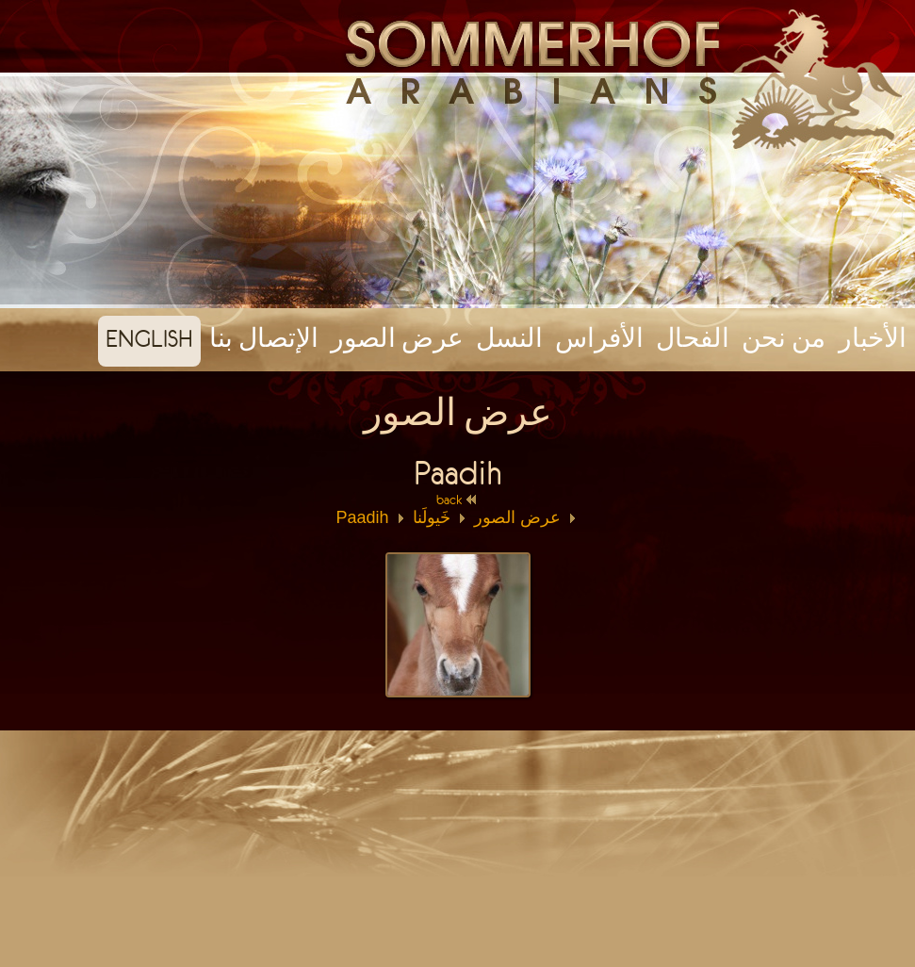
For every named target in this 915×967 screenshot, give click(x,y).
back (457, 499)
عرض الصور (397, 338)
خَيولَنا (431, 517)
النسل (509, 338)
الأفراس (599, 338)
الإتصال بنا (264, 338)
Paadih (361, 517)
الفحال (692, 338)
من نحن (783, 338)
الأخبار (873, 338)
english (149, 338)
